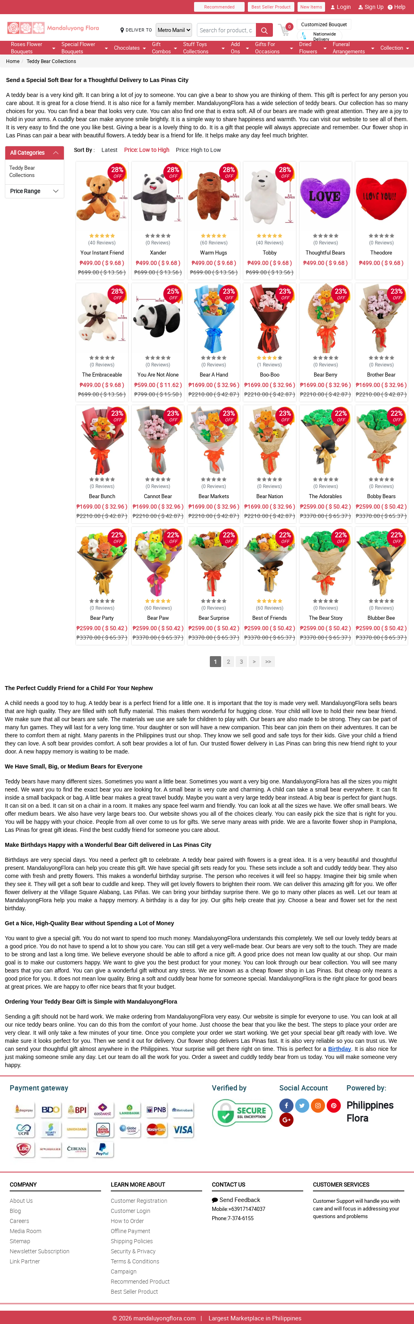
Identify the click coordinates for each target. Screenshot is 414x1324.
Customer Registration (139, 1199)
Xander (158, 252)
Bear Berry (325, 374)
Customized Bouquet (324, 24)
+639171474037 (246, 1207)
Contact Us (228, 1183)
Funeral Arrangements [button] (353, 47)
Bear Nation (269, 496)
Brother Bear (381, 374)
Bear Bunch (102, 496)
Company (23, 1183)
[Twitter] (302, 1104)
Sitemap (20, 1240)
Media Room (25, 1229)
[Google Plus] (286, 1118)
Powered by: (364, 1087)
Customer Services (341, 1183)
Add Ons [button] (240, 47)
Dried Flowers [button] (312, 47)
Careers (19, 1219)
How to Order (127, 1219)
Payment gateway (35, 1087)
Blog (15, 1209)
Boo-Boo (269, 374)
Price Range (25, 191)
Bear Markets (214, 496)
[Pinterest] (334, 1104)
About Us (21, 1199)
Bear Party (102, 617)
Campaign (124, 1270)
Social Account (301, 1087)
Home (12, 61)
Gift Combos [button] (164, 47)
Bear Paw (158, 617)
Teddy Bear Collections (51, 61)
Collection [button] (394, 47)
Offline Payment (130, 1229)
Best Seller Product (271, 7)
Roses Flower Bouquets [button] (33, 47)
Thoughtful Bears (325, 252)
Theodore (381, 252)
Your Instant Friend (102, 252)
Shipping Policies (132, 1240)
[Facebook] (286, 1104)
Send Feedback (236, 1198)
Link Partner (25, 1260)
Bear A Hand (214, 374)
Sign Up (371, 6)
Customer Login (130, 1209)
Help (397, 6)
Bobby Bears (381, 496)
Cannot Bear (158, 496)
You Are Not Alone (158, 374)
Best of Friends (269, 617)
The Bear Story (325, 617)
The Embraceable (102, 374)
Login (340, 6)
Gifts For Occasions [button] (274, 47)
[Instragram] (318, 1104)
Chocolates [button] (130, 47)
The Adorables (325, 496)
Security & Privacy (133, 1250)
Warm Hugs (213, 252)
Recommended (219, 7)
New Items (311, 7)
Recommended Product (140, 1280)
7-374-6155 (240, 1217)
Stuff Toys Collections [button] (204, 47)
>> (268, 661)
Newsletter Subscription (40, 1250)
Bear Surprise (214, 617)
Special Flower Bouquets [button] (84, 47)
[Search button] (264, 30)
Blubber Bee (381, 617)
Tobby (270, 252)
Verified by (228, 1087)
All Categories (27, 152)
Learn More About (138, 1183)
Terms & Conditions (135, 1260)
